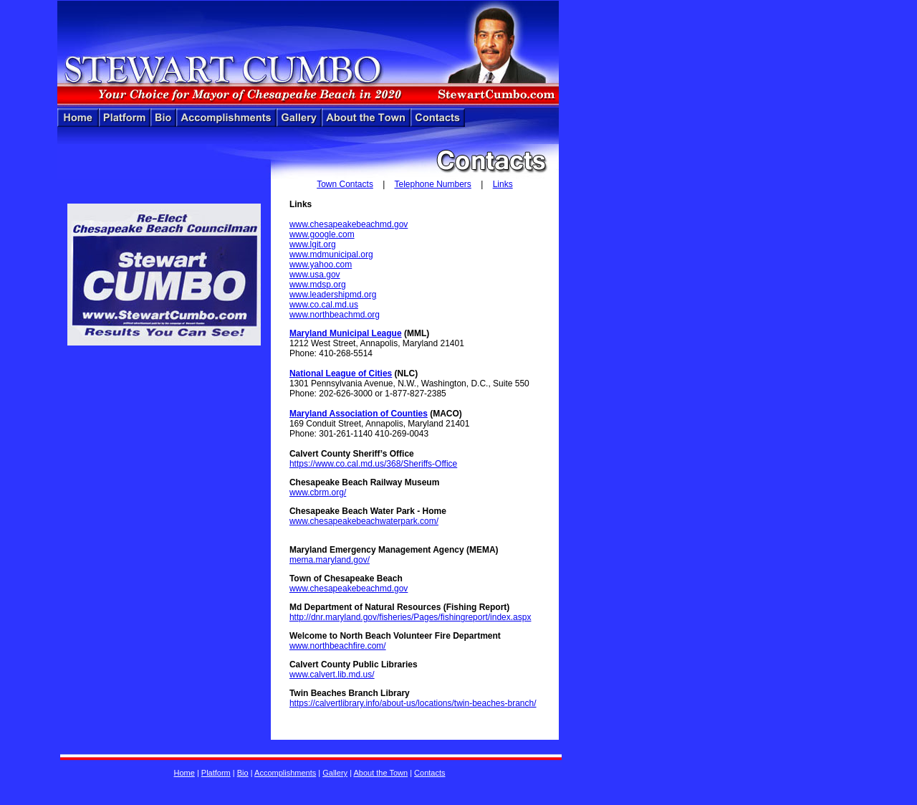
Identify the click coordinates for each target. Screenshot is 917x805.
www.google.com (322, 234)
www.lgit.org (312, 244)
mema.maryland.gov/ (329, 560)
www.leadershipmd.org (332, 295)
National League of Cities (340, 373)
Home (183, 772)
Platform (216, 772)
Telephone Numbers (432, 184)
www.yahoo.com (320, 264)
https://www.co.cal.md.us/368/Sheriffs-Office (373, 464)
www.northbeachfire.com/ (337, 646)
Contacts (429, 772)
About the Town (380, 772)
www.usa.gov (314, 275)
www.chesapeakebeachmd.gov (348, 224)
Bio (243, 772)
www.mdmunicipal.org (331, 254)
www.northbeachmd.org (334, 315)
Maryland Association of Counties (358, 414)
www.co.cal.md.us (323, 305)
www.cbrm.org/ (317, 492)
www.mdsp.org (317, 285)
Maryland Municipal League (345, 333)
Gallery (334, 772)
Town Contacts (345, 184)
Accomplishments (285, 772)
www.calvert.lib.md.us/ (332, 675)
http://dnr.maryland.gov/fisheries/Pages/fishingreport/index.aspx (410, 617)
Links (503, 184)
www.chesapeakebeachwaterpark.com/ (363, 521)
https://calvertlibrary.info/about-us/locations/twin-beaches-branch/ (413, 703)
